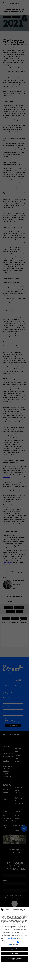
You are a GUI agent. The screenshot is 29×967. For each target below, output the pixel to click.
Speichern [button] (14, 953)
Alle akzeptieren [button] (14, 949)
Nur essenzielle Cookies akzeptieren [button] (14, 959)
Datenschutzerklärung (6, 937)
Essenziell (7, 942)
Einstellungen (11, 938)
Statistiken (20, 942)
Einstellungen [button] (14, 963)
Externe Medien (14, 944)
